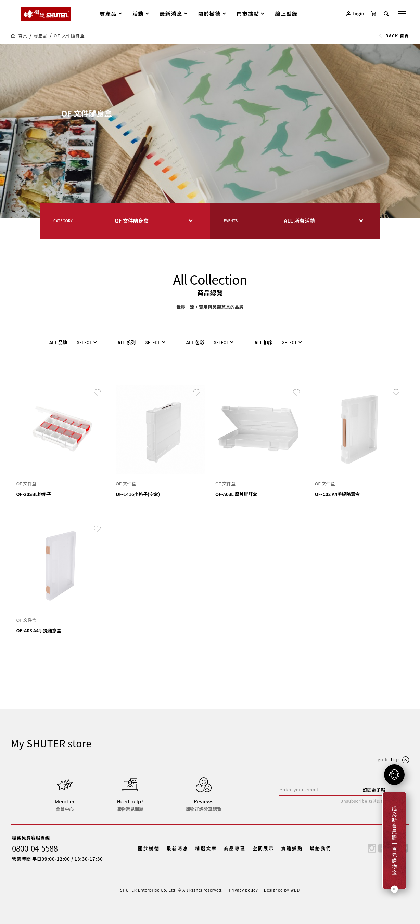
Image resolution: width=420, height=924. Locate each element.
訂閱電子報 (373, 790)
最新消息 (178, 848)
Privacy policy (243, 890)
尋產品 (41, 35)
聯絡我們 (321, 848)
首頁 (22, 35)
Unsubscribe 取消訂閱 (362, 801)
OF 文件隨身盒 (69, 35)
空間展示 (264, 848)
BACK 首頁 (393, 35)
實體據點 (292, 848)
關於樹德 (149, 848)
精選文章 (206, 848)
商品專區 (235, 848)
